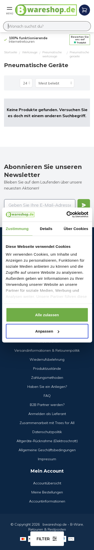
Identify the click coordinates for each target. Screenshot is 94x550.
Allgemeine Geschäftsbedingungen (47, 450)
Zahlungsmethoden (47, 377)
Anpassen (47, 331)
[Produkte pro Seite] (26, 82)
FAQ (47, 395)
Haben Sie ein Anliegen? (47, 386)
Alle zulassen (47, 314)
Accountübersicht (47, 483)
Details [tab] (46, 228)
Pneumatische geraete (79, 54)
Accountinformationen (47, 501)
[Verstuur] (83, 205)
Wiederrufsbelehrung (47, 359)
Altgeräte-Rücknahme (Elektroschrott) (47, 441)
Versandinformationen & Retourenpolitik (47, 350)
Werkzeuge (29, 52)
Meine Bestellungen (47, 492)
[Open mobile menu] (9, 10)
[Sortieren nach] (54, 82)
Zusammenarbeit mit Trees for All (47, 423)
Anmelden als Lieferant (47, 413)
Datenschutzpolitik (47, 432)
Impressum (47, 459)
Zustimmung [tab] (17, 228)
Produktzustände (47, 368)
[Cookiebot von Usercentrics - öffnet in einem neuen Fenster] (67, 214)
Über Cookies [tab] (76, 228)
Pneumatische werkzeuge (52, 54)
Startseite (10, 52)
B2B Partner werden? (47, 404)
